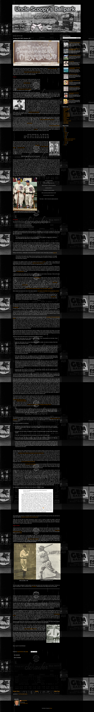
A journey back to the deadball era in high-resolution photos (74, 49)
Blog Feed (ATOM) (66, 109)
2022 (64, 127)
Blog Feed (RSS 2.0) (67, 108)
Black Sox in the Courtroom (38, 262)
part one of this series (52, 68)
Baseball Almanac (66, 118)
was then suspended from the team (47, 119)
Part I (44, 261)
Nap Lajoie (37, 145)
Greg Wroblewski (24, 700)
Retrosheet (65, 117)
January (65, 143)
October (65, 133)
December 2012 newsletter (34, 112)
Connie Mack (29, 123)
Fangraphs (65, 119)
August (65, 135)
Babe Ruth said (27, 83)
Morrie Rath (53, 296)
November (66, 132)
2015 (64, 144)
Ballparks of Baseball (67, 115)
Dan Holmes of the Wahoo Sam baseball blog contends (48, 290)
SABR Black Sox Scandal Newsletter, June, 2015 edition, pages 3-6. (39, 288)
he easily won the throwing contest (24, 89)
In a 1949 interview (20, 271)
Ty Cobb (35, 129)
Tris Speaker (43, 146)
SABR (64, 111)
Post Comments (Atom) (22, 694)
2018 (64, 128)
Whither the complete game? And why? (75, 55)
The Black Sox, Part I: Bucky (73, 74)
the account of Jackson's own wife (28, 461)
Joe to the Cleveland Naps (54, 125)
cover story (30, 538)
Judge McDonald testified (21, 400)
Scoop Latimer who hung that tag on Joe (32, 72)
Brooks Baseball (66, 123)
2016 (64, 131)
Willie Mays (55, 282)
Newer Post (16, 691)
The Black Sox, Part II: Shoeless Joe (74, 86)
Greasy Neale (25, 284)
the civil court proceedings (30, 464)
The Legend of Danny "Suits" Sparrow (74, 42)
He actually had (37, 277)
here (21, 532)
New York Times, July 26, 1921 (19, 399)
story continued (36, 538)
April (65, 137)
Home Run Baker (21, 147)
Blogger (51, 708)
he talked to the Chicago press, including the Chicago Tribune (39, 404)
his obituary (34, 586)
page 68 (54, 252)
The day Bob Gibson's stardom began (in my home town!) (74, 68)
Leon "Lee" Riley (71, 61)
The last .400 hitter (72, 99)
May (65, 136)
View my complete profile (24, 703)
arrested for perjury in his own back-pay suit (29, 517)
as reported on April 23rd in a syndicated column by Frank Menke (31, 453)
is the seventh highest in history (30, 628)
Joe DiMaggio (15, 307)
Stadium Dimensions (67, 116)
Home (36, 691)
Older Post (57, 691)
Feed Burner (65, 110)
